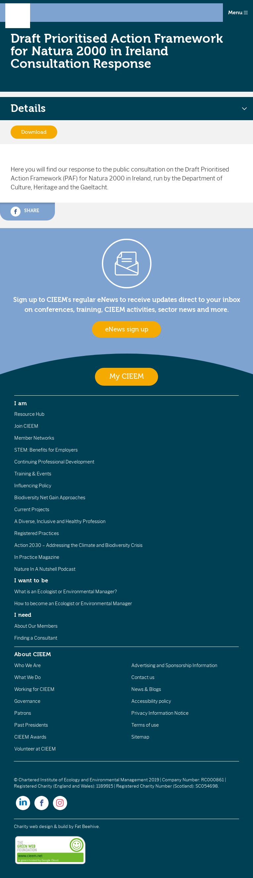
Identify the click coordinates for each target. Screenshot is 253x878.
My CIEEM (126, 376)
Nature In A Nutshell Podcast (44, 569)
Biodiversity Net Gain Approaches (49, 498)
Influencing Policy (32, 486)
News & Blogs (146, 689)
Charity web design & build (41, 826)
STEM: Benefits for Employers (46, 450)
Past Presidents (31, 725)
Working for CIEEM (34, 689)
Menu (238, 13)
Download (34, 132)
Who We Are (27, 665)
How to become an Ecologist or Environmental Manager (73, 604)
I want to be (31, 580)
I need (22, 614)
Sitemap (140, 737)
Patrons (22, 713)
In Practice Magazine (36, 557)
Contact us (142, 677)
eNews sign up (126, 329)
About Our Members (36, 626)
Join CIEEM (26, 426)
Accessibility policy (151, 701)
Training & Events (32, 474)
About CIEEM (32, 654)
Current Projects (31, 509)
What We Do (27, 677)
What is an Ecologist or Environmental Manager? (65, 592)
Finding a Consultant (35, 638)
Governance (27, 701)
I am (20, 403)
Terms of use (145, 725)
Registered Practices (36, 533)
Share (25, 212)
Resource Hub (29, 414)
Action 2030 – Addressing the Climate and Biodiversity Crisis (78, 545)
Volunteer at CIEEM (35, 749)
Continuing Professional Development (54, 462)
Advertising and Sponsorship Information (174, 665)
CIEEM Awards (30, 737)
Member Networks (34, 438)
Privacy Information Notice (160, 713)
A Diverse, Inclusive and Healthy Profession (59, 521)
